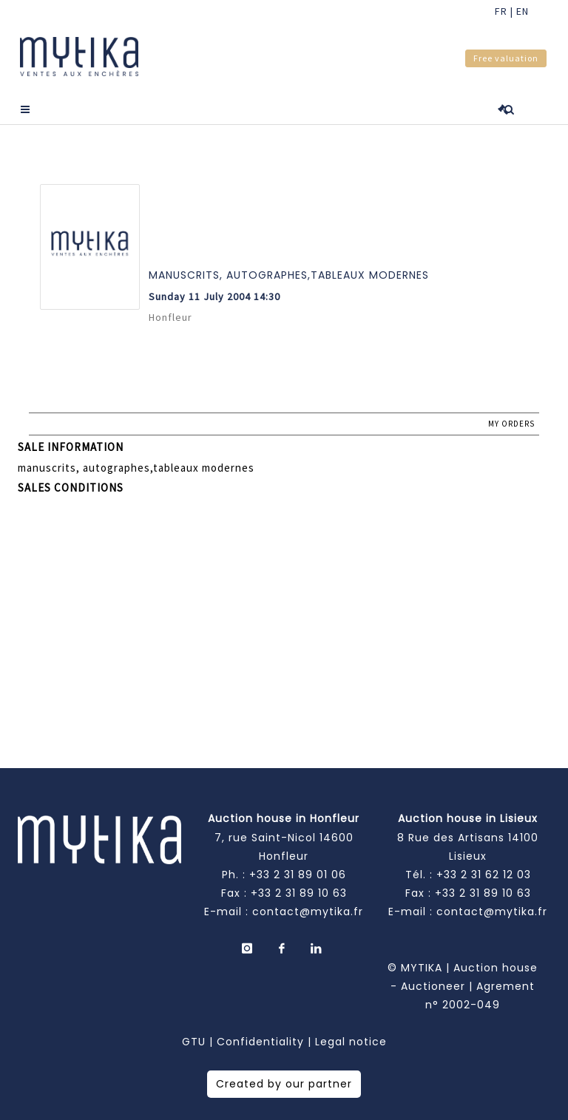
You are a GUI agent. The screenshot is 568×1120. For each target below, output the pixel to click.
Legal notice (351, 1041)
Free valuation (505, 58)
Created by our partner (284, 1083)
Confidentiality (260, 1041)
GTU (194, 1041)
